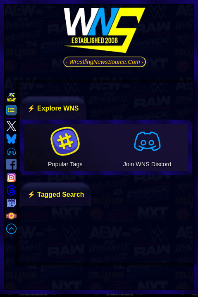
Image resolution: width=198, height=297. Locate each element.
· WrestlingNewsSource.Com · (104, 62)
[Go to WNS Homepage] (104, 32)
